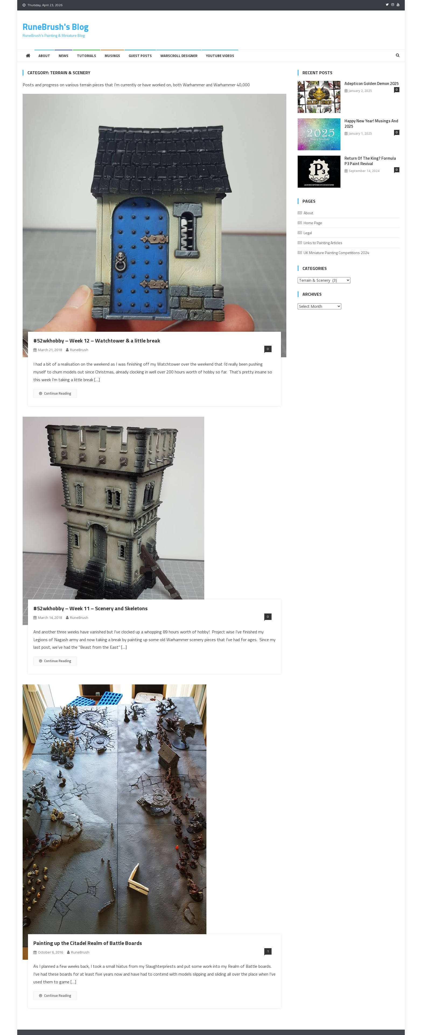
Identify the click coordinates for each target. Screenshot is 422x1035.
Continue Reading (55, 393)
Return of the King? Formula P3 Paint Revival (370, 161)
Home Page (313, 223)
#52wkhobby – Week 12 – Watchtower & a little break (96, 340)
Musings (112, 55)
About (44, 55)
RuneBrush (79, 349)
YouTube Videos (220, 55)
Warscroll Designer (178, 55)
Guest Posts (140, 55)
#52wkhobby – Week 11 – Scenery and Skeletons (90, 608)
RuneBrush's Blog (56, 26)
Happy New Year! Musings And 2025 (371, 123)
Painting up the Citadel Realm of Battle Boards (87, 943)
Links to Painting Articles (323, 242)
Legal (308, 232)
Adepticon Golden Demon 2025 (371, 83)
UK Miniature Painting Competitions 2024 (336, 252)
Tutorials (86, 55)
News (63, 55)
